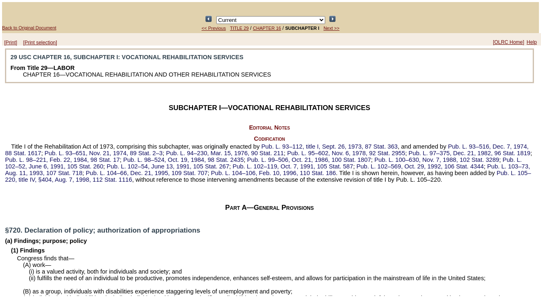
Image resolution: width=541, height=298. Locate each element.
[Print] (10, 43)
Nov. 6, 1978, (346, 153)
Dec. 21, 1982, (469, 153)
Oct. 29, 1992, (420, 166)
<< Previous (214, 28)
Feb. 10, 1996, (273, 173)
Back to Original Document (29, 27)
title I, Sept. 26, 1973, (329, 146)
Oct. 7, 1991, (293, 166)
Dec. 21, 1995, (147, 173)
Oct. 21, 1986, (309, 159)
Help (532, 42)
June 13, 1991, (168, 166)
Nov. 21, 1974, (104, 153)
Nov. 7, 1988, (436, 159)
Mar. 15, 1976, (225, 153)
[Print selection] (40, 43)
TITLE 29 (239, 28)
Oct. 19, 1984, (183, 159)
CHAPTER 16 (267, 28)
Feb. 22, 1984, (62, 159)
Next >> (332, 28)
